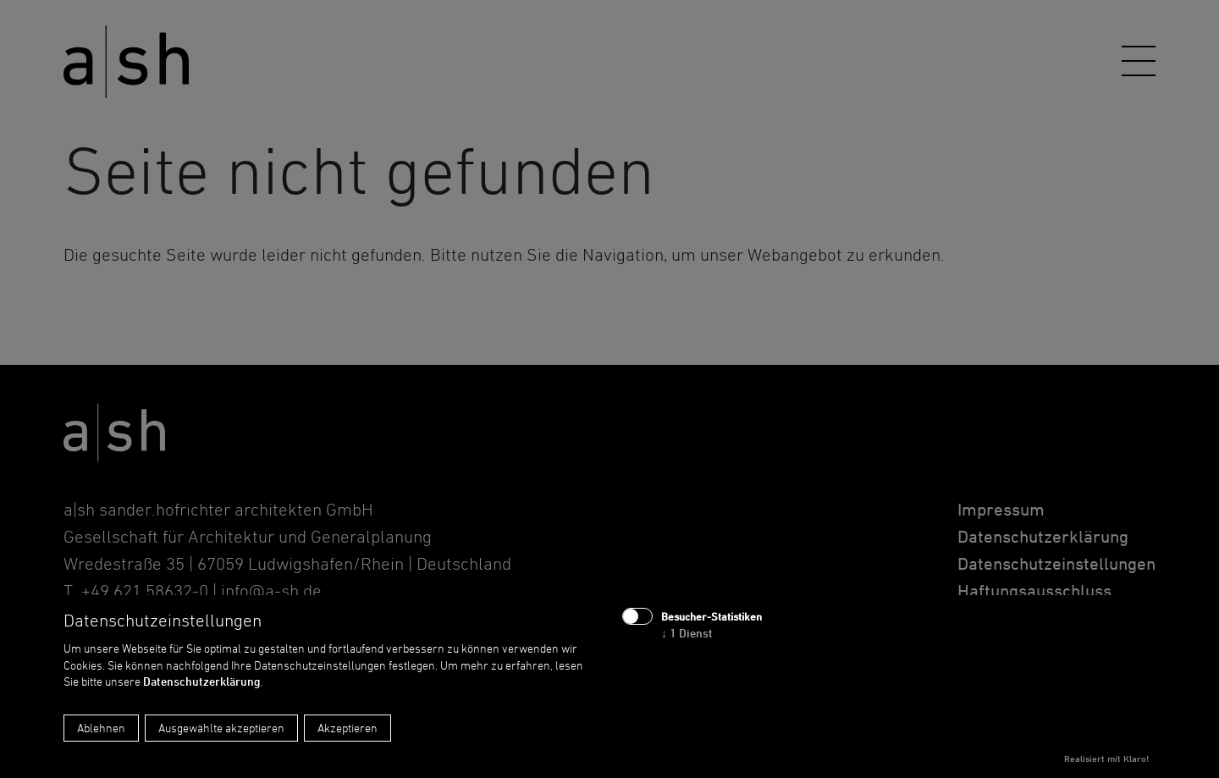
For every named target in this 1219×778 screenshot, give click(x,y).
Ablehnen (101, 727)
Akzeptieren (347, 727)
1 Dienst (687, 633)
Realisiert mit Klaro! (1106, 758)
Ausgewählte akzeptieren (221, 727)
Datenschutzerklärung (202, 681)
